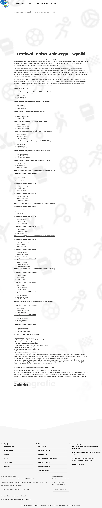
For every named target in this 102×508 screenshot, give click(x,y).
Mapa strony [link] (8, 451)
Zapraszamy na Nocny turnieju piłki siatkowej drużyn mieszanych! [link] (83, 459)
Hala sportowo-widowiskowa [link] (47, 459)
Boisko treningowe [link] (44, 467)
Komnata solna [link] (43, 455)
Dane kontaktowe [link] (61, 489)
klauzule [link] (24, 496)
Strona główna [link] (20, 3)
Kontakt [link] (54, 3)
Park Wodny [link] (42, 447)
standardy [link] (27, 499)
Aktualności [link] (45, 3)
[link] (2, 2)
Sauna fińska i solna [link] (44, 451)
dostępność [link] (36, 505)
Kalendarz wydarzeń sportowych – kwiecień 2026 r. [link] (86, 453)
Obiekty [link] (30, 3)
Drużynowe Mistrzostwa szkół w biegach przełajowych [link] (85, 447)
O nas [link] (37, 3)
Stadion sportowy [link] (44, 463)
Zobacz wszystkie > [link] (78, 464)
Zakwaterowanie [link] (43, 471)
